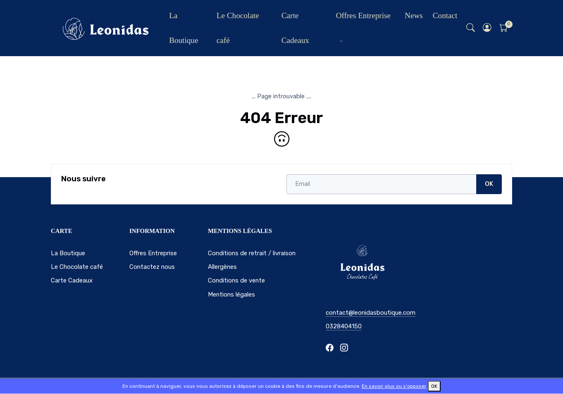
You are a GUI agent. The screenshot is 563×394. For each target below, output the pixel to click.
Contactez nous (152, 267)
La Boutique (183, 28)
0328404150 (344, 326)
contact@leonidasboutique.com (370, 312)
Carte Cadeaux (295, 28)
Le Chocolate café (238, 28)
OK (489, 184)
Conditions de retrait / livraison (252, 253)
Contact (445, 15)
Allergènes (222, 267)
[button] (487, 28)
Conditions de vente (236, 280)
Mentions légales (231, 294)
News (414, 15)
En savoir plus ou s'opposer (394, 386)
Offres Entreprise (363, 15)
